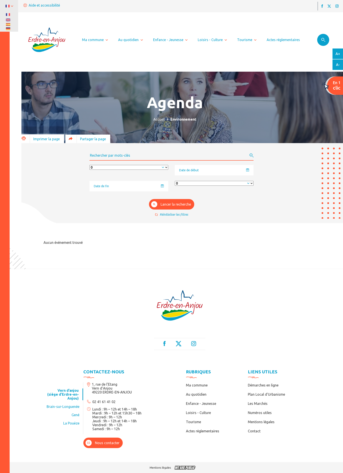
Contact (254, 431)
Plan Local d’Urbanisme (266, 394)
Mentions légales (261, 422)
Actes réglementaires (202, 431)
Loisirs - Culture (198, 413)
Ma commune (197, 385)
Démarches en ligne (263, 385)
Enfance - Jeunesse (201, 403)
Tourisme (193, 422)
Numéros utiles (260, 413)
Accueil (159, 119)
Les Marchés (258, 403)
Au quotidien (196, 394)
